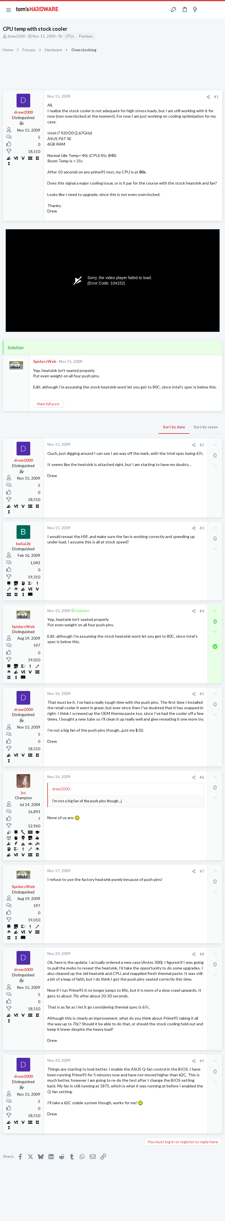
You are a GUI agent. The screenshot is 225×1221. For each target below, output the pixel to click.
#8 (202, 954)
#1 (216, 97)
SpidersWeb (44, 361)
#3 (202, 528)
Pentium (86, 36)
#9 (202, 1061)
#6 (202, 777)
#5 (202, 694)
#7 (202, 871)
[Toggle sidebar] (206, 9)
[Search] (217, 10)
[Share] (208, 97)
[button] (8, 10)
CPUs (69, 36)
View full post (48, 404)
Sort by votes (206, 427)
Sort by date (174, 427)
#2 (202, 445)
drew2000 (16, 36)
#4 (202, 611)
